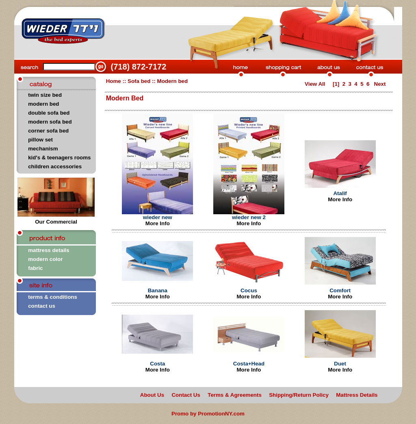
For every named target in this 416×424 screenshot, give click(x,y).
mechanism (43, 149)
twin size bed (45, 95)
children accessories (55, 166)
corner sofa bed (48, 131)
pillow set (40, 140)
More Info (157, 223)
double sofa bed (48, 113)
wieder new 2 (249, 217)
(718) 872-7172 (139, 66)
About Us (152, 395)
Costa (157, 364)
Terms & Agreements (235, 395)
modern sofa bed (50, 122)
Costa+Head (248, 364)
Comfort (340, 290)
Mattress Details (356, 395)
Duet (340, 364)
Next (381, 84)
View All (315, 84)
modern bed (43, 104)
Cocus (248, 290)
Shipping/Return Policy (299, 395)
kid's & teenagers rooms (59, 157)
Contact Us (185, 395)
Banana (157, 290)
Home (113, 81)
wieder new (157, 217)
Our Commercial (56, 219)
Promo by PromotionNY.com (208, 414)
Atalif (340, 193)
